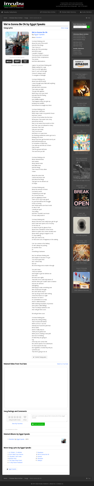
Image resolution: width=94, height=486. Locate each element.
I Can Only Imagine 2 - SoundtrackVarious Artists (81, 76)
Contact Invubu (77, 54)
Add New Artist (77, 42)
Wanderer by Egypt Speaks (17, 57)
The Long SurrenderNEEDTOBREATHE (81, 159)
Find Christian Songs (79, 39)
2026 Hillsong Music (81, 235)
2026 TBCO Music (81, 263)
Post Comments (38, 424)
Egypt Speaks (39, 34)
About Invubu (77, 50)
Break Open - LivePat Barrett (81, 186)
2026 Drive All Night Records (81, 180)
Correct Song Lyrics (39, 357)
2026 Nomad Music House (81, 125)
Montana (40, 458)
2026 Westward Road (81, 153)
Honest (40, 456)
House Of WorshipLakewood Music (81, 269)
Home (5, 18)
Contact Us (60, 484)
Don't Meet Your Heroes (16, 454)
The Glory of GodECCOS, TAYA (82, 104)
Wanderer (39, 37)
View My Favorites (17, 423)
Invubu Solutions (9, 12)
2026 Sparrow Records (81, 208)
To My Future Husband (15, 462)
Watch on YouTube (62, 364)
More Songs (64, 28)
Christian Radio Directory (68, 12)
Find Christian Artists (79, 36)
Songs (26, 18)
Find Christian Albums (79, 38)
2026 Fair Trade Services (81, 98)
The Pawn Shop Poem (15, 460)
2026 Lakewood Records (81, 290)
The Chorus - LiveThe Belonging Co (81, 241)
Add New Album (78, 44)
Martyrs (40, 460)
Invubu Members (86, 12)
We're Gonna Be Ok (43, 454)
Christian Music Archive (47, 12)
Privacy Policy (77, 52)
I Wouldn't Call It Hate (15, 456)
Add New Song (77, 46)
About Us (52, 484)
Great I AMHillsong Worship (81, 214)
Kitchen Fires (12, 458)
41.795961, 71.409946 (15, 452)
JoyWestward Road (81, 132)
